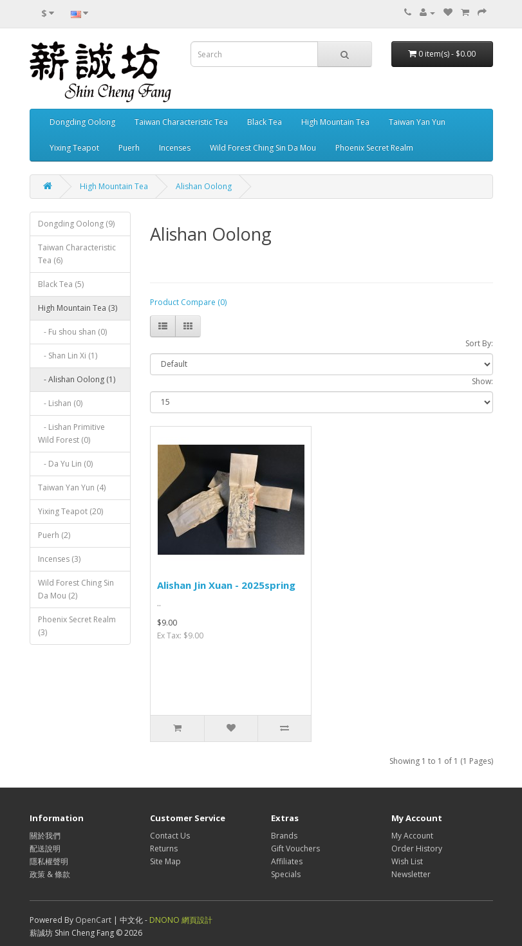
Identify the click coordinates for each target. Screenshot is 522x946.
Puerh (129, 147)
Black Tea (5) (61, 284)
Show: (482, 381)
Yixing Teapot (74, 147)
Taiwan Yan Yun (417, 121)
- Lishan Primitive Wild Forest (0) (71, 433)
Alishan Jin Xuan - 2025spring (226, 585)
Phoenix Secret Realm (374, 147)
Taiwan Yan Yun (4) (72, 487)
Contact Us (170, 835)
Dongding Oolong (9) (76, 223)
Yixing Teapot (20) (70, 511)
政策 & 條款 (50, 874)
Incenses (175, 147)
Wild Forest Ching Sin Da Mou (263, 147)
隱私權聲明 (49, 861)
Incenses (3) (59, 558)
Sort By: (479, 343)
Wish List (407, 861)
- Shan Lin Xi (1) (67, 355)
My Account (412, 835)
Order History (416, 848)
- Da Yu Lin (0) (65, 463)
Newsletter (411, 874)
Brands (284, 835)
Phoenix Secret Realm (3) (77, 626)
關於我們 (45, 835)
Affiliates (287, 861)
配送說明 (45, 848)
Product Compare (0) (188, 302)
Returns (164, 848)
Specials (286, 874)
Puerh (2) (54, 535)
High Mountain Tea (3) (77, 307)
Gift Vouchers (295, 848)
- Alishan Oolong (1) (76, 379)
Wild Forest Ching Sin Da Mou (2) (76, 589)
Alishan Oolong (204, 186)
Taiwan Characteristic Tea (181, 121)
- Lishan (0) (60, 403)
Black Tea (264, 121)
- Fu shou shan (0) (72, 331)
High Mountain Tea (335, 121)
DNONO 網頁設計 (180, 919)
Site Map (165, 861)
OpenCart (93, 919)
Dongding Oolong (82, 121)
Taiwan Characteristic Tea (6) (77, 254)
